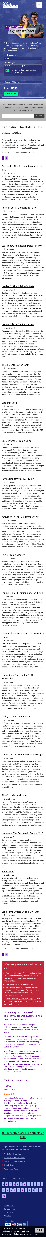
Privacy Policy (9, 1209)
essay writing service (30, 148)
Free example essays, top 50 (13, 1178)
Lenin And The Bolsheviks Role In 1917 (22, 833)
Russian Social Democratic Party (19, 207)
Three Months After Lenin (15, 364)
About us (7, 1216)
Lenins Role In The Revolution (18, 324)
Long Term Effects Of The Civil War (20, 911)
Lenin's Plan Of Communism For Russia (22, 593)
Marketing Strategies (12, 1154)
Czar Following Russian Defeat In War (22, 245)
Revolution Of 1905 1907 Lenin (18, 479)
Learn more (6, 1234)
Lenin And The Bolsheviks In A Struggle (23, 754)
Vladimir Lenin (10, 402)
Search (39, 116)
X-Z (4, 1196)
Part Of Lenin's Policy (13, 555)
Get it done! (10, 93)
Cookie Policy (9, 1212)
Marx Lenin (8, 871)
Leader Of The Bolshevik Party (18, 286)
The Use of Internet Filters (14, 1161)
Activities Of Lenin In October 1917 (20, 517)
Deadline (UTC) (10, 63)
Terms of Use (9, 1206)
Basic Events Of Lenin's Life (16, 440)
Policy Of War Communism (16, 716)
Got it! (40, 1230)
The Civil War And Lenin (14, 795)
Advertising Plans (11, 1169)
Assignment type (11, 55)
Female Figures (10, 1165)
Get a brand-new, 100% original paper (21, 999)
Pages (7, 79)
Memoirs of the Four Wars (14, 1158)
